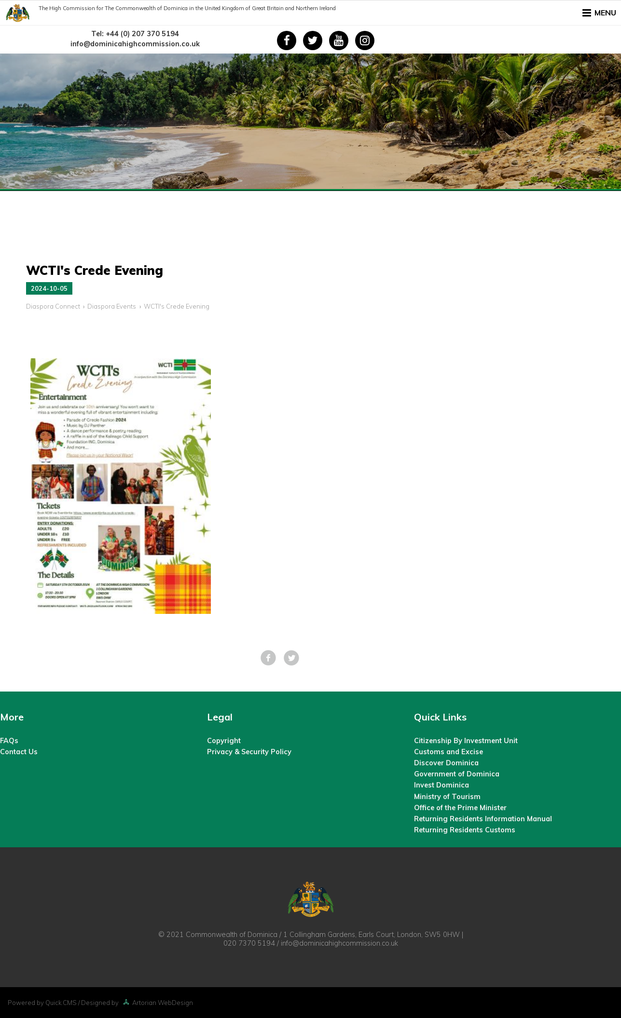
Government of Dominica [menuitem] (456, 774)
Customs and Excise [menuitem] (448, 751)
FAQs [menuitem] (9, 740)
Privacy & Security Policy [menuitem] (249, 751)
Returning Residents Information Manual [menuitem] (483, 818)
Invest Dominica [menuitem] (441, 785)
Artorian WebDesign (156, 1002)
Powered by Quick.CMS (42, 1002)
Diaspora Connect (53, 306)
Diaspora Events (111, 306)
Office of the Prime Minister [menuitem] (460, 807)
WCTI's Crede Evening (176, 306)
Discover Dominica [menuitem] (446, 763)
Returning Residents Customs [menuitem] (464, 830)
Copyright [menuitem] (224, 740)
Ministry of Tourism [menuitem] (447, 796)
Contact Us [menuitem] (19, 751)
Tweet (291, 657)
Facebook (268, 657)
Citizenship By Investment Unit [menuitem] (466, 740)
